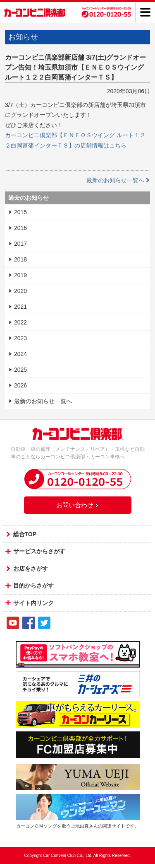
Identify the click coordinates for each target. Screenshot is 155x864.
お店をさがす (30, 568)
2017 (20, 243)
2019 (20, 275)
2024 (20, 354)
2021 (20, 306)
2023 (20, 338)
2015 (20, 212)
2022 (20, 322)
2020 (20, 291)
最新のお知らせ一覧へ (118, 180)
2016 (20, 228)
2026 (20, 385)
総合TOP (25, 534)
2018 (20, 259)
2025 (20, 369)
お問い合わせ (77, 504)
